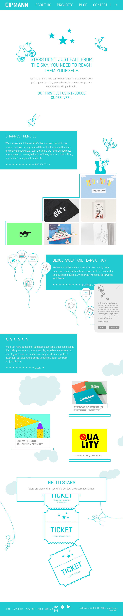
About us (43, 5)
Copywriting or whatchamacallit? (30, 441)
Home (8, 609)
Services (87, 284)
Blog (83, 5)
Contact (100, 5)
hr (116, 5)
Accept (102, 327)
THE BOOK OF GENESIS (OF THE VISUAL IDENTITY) (89, 408)
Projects (65, 5)
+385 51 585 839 (74, 574)
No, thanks (114, 327)
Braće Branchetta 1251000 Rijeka (61, 502)
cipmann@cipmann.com (61, 537)
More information (103, 321)
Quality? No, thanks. (88, 455)
